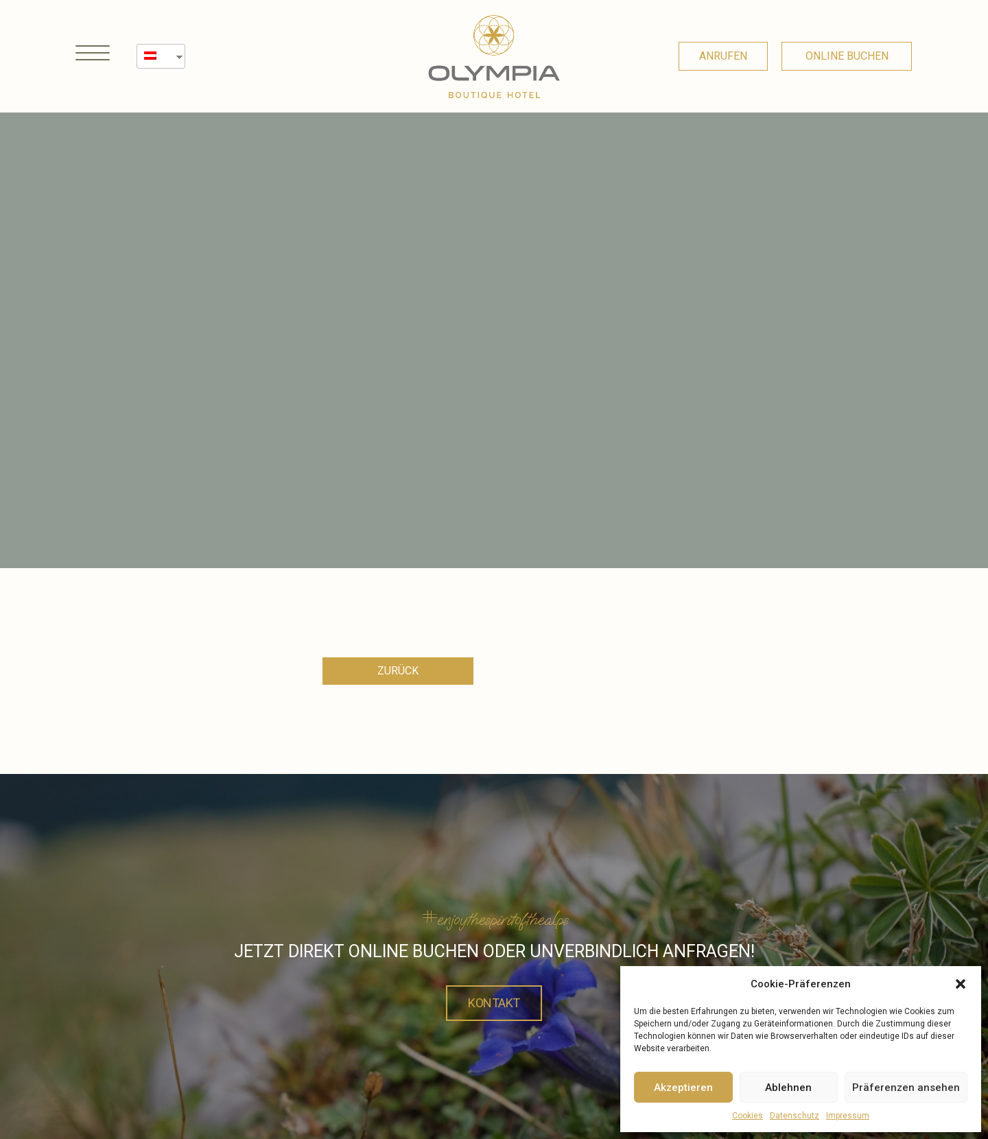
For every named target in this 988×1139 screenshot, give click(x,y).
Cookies (747, 1115)
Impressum (847, 1115)
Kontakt (494, 1001)
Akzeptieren (683, 1087)
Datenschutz (794, 1115)
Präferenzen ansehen (906, 1087)
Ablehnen (788, 1087)
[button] (960, 984)
